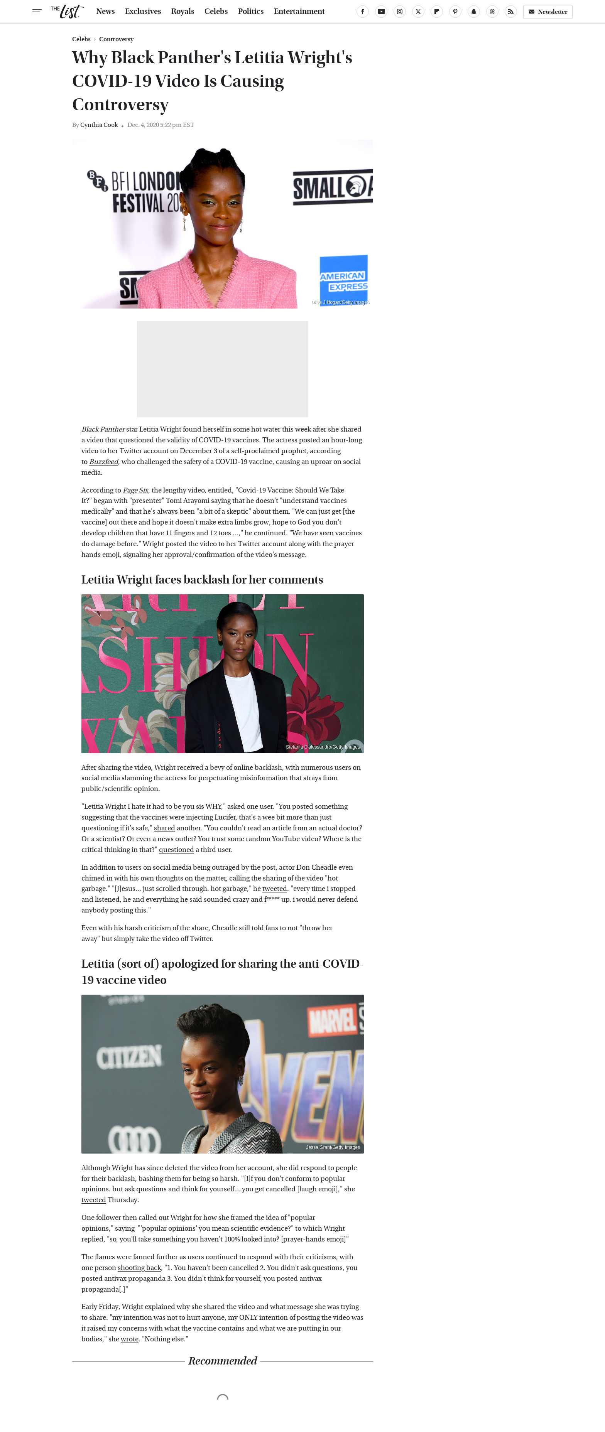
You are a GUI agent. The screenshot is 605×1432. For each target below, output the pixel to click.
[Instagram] (400, 11)
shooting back (139, 1268)
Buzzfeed (103, 462)
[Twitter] (418, 11)
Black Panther (103, 429)
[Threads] (492, 11)
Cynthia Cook (99, 124)
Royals (182, 11)
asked (236, 807)
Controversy (116, 39)
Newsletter (548, 11)
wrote (130, 1339)
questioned (176, 850)
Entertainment (299, 11)
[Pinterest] (455, 11)
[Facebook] (363, 11)
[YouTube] (381, 11)
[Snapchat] (474, 11)
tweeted (274, 889)
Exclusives (143, 11)
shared (164, 828)
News (105, 11)
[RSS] (511, 11)
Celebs (216, 11)
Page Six (135, 490)
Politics (251, 11)
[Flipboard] (437, 11)
